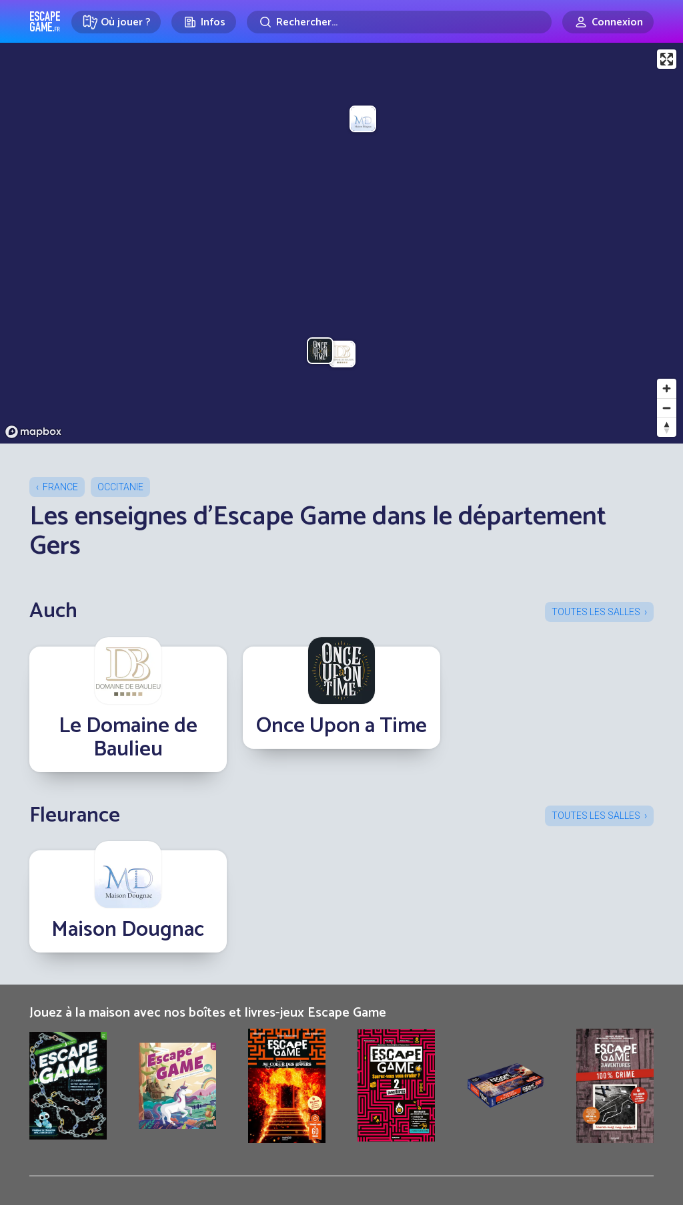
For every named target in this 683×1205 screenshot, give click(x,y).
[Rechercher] (399, 22)
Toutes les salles (596, 612)
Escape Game (45, 21)
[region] (341, 243)
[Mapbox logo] (33, 432)
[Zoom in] (666, 388)
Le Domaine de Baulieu (128, 738)
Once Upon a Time (341, 726)
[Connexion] (608, 22)
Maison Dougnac (127, 929)
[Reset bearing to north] (666, 427)
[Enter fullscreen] (666, 59)
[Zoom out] (666, 407)
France (60, 487)
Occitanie (120, 487)
